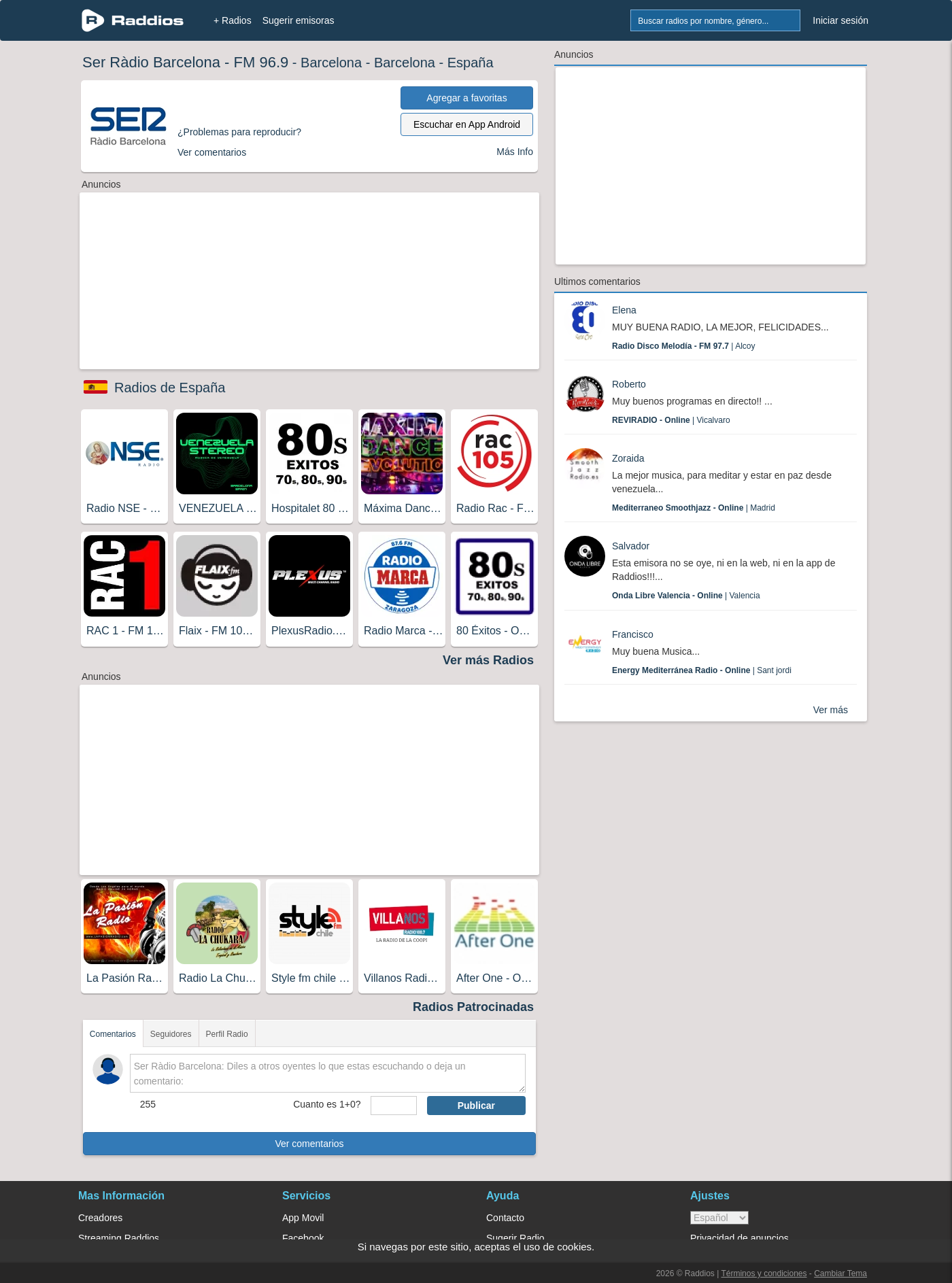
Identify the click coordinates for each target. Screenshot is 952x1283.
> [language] (719, 1218)
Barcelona (331, 62)
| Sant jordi (702, 670)
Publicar (476, 1105)
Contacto (505, 1217)
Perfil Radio (227, 1034)
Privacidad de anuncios (739, 1238)
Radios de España (169, 387)
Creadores (100, 1217)
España (470, 62)
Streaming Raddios (118, 1238)
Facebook (303, 1238)
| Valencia (686, 595)
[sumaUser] (393, 1105)
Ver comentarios (309, 1143)
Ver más (830, 709)
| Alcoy (683, 346)
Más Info (514, 151)
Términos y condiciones (763, 1273)
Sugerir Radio (515, 1238)
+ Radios (233, 20)
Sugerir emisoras (298, 20)
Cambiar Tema (840, 1273)
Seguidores (171, 1034)
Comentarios (113, 1034)
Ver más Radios (488, 660)
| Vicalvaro (671, 420)
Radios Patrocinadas (473, 1007)
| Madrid (693, 508)
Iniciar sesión (840, 20)
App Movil (303, 1217)
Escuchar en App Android (466, 124)
